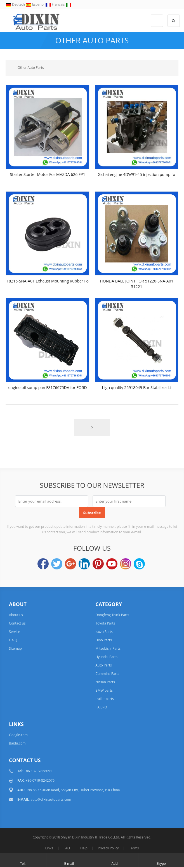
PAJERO (101, 707)
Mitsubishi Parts (108, 648)
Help (84, 848)
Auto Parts (103, 665)
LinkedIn (84, 563)
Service (14, 631)
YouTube (111, 563)
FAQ (66, 848)
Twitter (56, 563)
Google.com (18, 734)
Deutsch (16, 4)
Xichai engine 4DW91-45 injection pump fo (136, 174)
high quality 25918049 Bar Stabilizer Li (136, 387)
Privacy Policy (108, 848)
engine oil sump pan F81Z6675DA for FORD (47, 387)
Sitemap (15, 648)
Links (49, 848)
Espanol (35, 4)
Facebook (43, 563)
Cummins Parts (107, 673)
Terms (134, 848)
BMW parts (104, 690)
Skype (139, 563)
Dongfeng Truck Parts (112, 614)
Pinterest (98, 563)
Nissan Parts (105, 682)
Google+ (70, 563)
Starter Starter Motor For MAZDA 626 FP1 (47, 174)
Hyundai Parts (106, 656)
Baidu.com (17, 743)
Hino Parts (103, 640)
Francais (55, 4)
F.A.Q (13, 640)
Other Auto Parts (92, 40)
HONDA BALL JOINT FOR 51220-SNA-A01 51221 (136, 283)
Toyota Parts (105, 623)
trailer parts (104, 698)
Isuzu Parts (103, 631)
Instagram (125, 563)
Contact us (17, 623)
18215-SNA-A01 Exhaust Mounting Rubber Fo (47, 281)
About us (16, 614)
